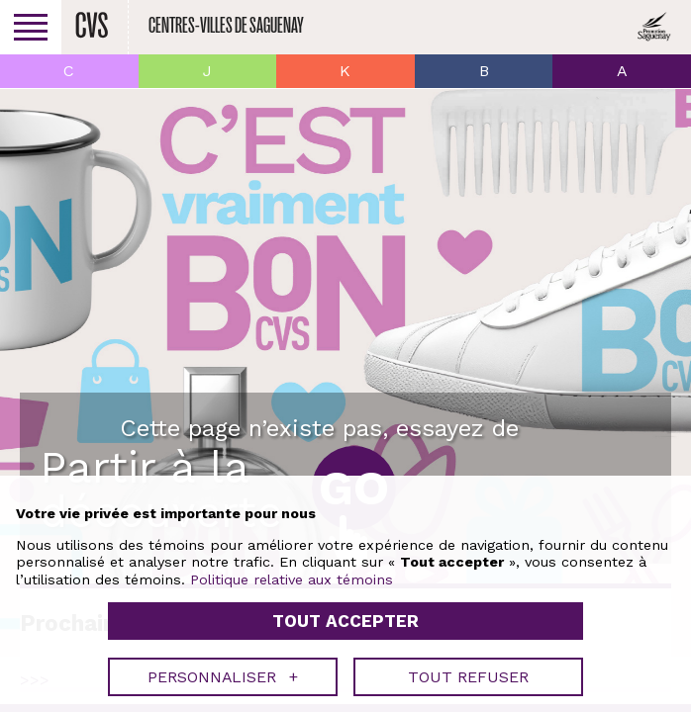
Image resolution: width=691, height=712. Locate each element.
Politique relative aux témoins (291, 579)
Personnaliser (223, 677)
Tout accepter (345, 621)
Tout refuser (468, 677)
